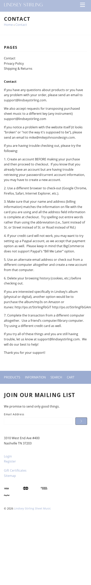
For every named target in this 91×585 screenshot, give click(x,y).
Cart (70, 377)
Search (56, 377)
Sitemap (10, 476)
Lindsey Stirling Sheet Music (32, 508)
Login (8, 456)
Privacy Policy (14, 63)
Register (10, 461)
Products (12, 377)
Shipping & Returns (18, 68)
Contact (9, 58)
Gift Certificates (15, 470)
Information (35, 377)
